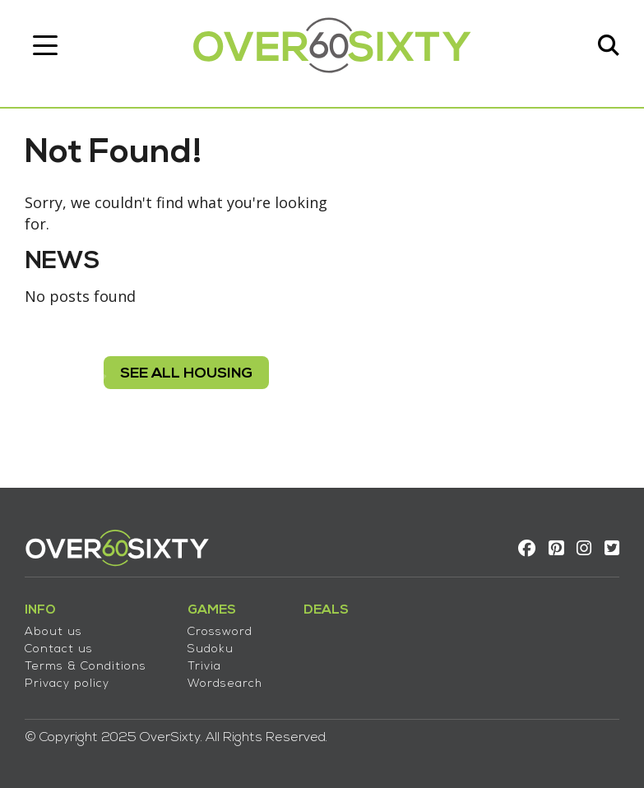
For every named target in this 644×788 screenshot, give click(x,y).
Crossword (220, 632)
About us (53, 632)
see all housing (186, 374)
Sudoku (211, 649)
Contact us (59, 649)
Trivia (204, 667)
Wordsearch (225, 684)
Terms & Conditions (85, 667)
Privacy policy (67, 684)
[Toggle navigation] (45, 45)
